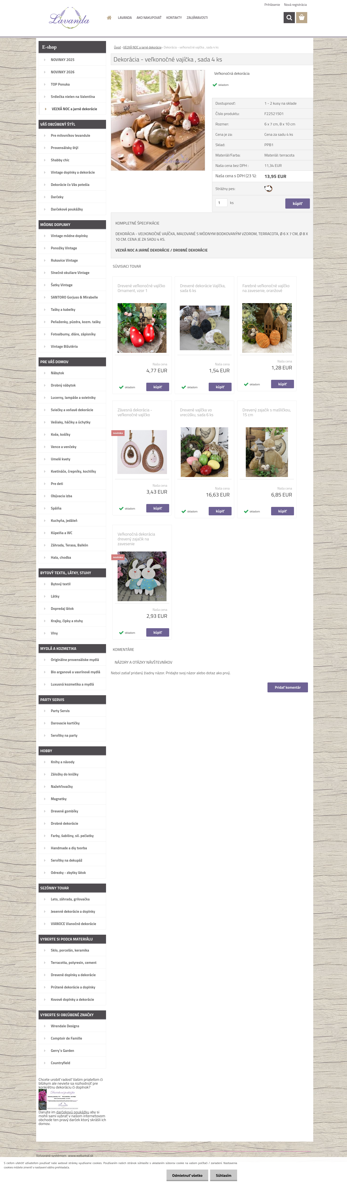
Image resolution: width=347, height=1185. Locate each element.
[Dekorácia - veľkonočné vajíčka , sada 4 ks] (158, 72)
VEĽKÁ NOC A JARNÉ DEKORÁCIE (142, 250)
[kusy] (221, 202)
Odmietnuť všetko (186, 1175)
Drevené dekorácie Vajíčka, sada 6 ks (203, 288)
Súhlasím (223, 1175)
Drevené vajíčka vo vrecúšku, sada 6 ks (197, 412)
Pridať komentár (288, 687)
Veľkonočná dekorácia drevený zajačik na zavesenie (136, 539)
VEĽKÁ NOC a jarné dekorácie (142, 47)
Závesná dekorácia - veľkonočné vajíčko (135, 412)
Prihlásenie (272, 4)
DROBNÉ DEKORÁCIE (190, 250)
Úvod (117, 47)
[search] (289, 17)
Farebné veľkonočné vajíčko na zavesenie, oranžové (266, 288)
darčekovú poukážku (72, 1112)
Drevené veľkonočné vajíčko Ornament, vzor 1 (141, 288)
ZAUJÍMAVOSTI (197, 17)
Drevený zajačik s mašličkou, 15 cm (266, 412)
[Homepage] (108, 17)
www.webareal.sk (80, 1155)
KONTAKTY (174, 17)
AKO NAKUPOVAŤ (149, 17)
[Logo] (69, 18)
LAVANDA (125, 17)
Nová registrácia (295, 4)
